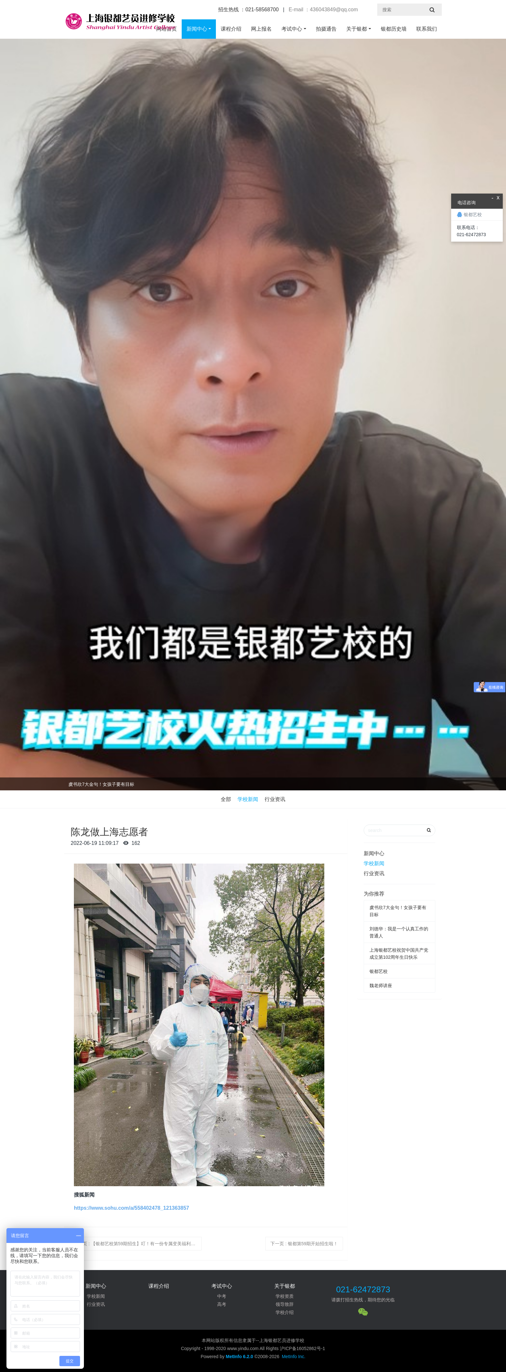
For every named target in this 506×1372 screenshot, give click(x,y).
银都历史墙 (394, 29)
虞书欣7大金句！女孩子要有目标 (101, 784)
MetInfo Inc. (293, 1356)
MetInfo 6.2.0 (239, 1356)
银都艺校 (378, 971)
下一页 (304, 1243)
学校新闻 (248, 799)
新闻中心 (197, 29)
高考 (221, 1304)
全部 (226, 799)
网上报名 (261, 29)
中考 (221, 1296)
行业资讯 (275, 799)
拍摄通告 (326, 29)
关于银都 (356, 29)
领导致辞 (285, 1304)
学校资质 (285, 1296)
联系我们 (426, 29)
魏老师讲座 (380, 985)
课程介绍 (231, 29)
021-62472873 (363, 1289)
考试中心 (291, 29)
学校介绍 (285, 1312)
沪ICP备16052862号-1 (302, 1348)
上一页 (138, 1243)
